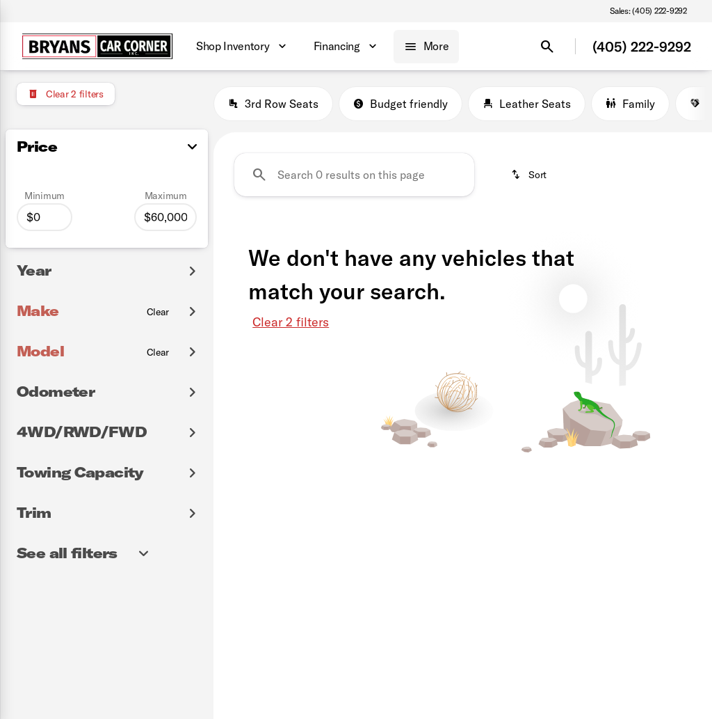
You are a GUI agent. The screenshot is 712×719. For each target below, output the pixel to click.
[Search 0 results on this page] (354, 174)
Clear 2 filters (290, 322)
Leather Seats (527, 104)
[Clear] (158, 312)
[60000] (165, 217)
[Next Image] (696, 103)
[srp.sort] (528, 175)
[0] (44, 217)
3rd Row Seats (273, 104)
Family (630, 104)
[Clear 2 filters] (66, 94)
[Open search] (547, 46)
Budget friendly (400, 104)
